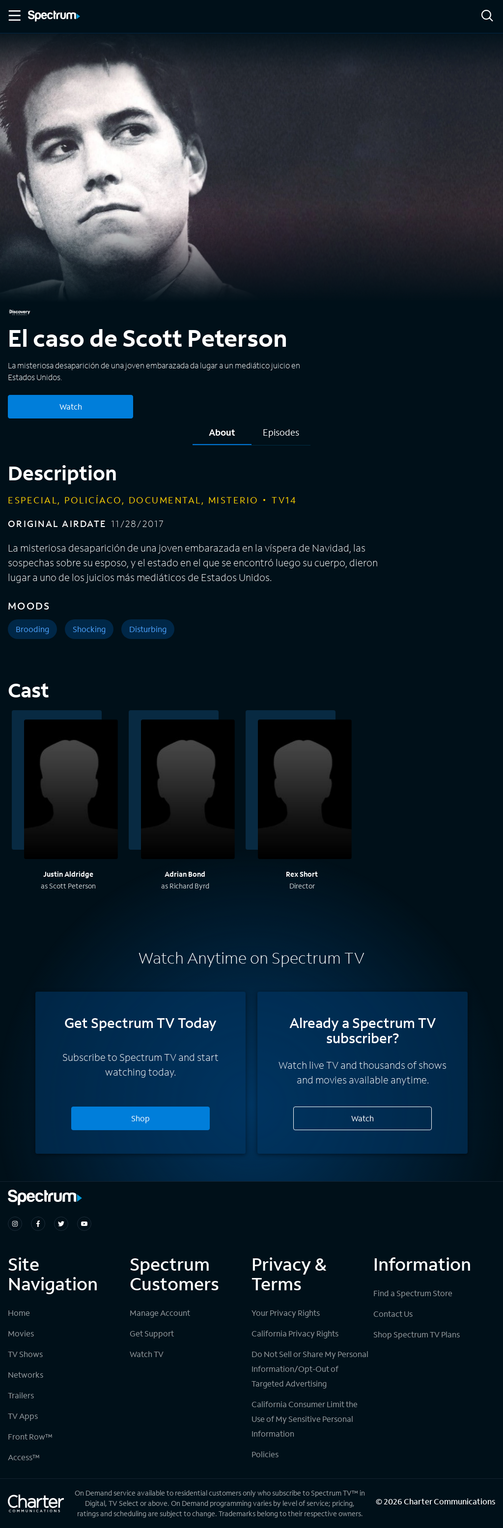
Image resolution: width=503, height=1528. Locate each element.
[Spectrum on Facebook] (38, 1224)
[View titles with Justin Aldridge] (71, 791)
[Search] (487, 16)
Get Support (152, 1333)
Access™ (24, 1457)
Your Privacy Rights (286, 1312)
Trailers (21, 1395)
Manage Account (160, 1312)
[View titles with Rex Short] (305, 791)
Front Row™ (30, 1436)
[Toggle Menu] (13, 15)
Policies (265, 1454)
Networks (25, 1374)
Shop (140, 1118)
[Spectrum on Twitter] (61, 1224)
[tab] (222, 435)
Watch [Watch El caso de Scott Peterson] (70, 406)
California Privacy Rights (295, 1333)
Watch (362, 1118)
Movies (21, 1333)
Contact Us (393, 1313)
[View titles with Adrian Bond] (188, 791)
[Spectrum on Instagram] (15, 1224)
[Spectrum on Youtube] (84, 1224)
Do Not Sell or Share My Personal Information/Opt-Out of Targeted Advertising (310, 1369)
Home (19, 1312)
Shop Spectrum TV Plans (416, 1334)
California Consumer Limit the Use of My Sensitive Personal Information (305, 1419)
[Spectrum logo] (54, 16)
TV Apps (23, 1416)
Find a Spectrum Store (412, 1293)
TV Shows (25, 1354)
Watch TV (147, 1354)
